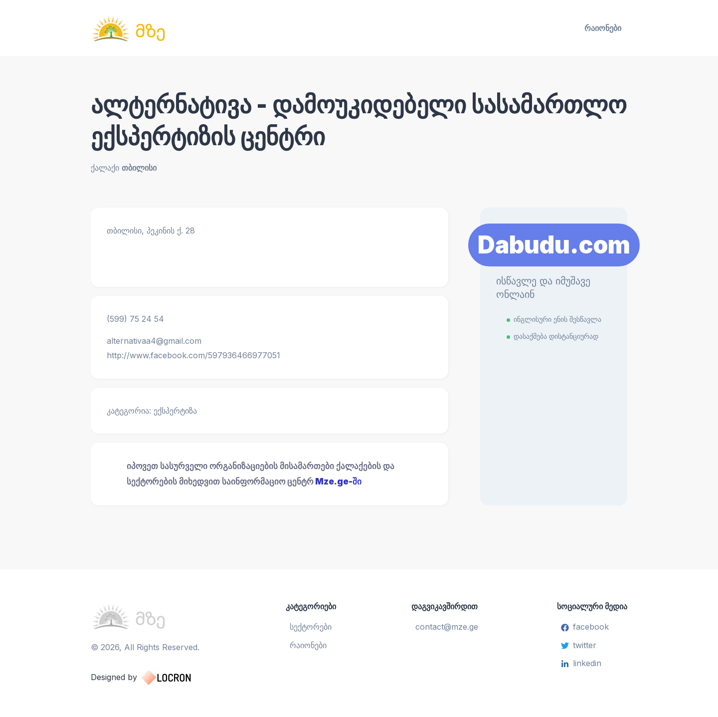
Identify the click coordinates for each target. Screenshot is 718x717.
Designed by (151, 677)
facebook (585, 627)
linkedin (581, 663)
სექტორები (311, 627)
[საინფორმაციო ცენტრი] (177, 27)
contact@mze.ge (446, 627)
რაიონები (602, 28)
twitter (578, 645)
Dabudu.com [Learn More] (554, 244)
